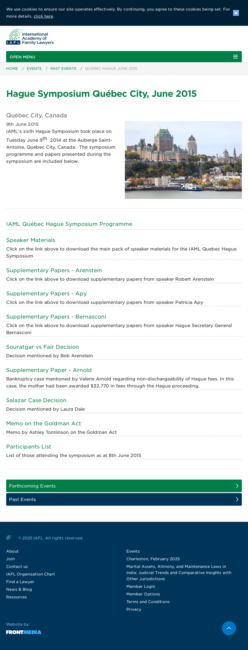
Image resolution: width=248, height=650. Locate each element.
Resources (16, 597)
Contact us (17, 566)
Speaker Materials (30, 240)
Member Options (143, 594)
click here (43, 16)
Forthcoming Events (32, 486)
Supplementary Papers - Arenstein (54, 270)
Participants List (28, 447)
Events (34, 68)
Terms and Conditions (148, 602)
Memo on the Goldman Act (43, 423)
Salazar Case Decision (36, 400)
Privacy (133, 609)
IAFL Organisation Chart (30, 574)
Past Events (63, 68)
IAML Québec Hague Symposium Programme (69, 224)
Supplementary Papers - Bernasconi (56, 317)
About (12, 551)
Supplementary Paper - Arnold (49, 370)
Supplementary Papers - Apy (46, 293)
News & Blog (19, 589)
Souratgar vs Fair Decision (42, 347)
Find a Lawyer (20, 582)
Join (10, 559)
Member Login (140, 586)
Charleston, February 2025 (153, 559)
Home (12, 68)
